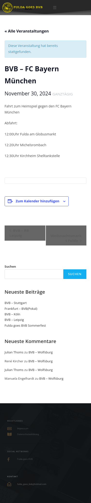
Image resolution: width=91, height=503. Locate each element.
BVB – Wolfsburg (40, 352)
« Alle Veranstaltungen (27, 31)
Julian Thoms (14, 352)
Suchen (10, 266)
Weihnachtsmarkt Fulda (66, 238)
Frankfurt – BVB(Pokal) (21, 308)
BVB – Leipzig (14, 320)
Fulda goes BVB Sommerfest (25, 325)
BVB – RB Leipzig (19, 233)
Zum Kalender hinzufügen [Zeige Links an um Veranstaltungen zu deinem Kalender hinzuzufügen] (37, 201)
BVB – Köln (12, 314)
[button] (55, 7)
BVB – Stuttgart (16, 303)
